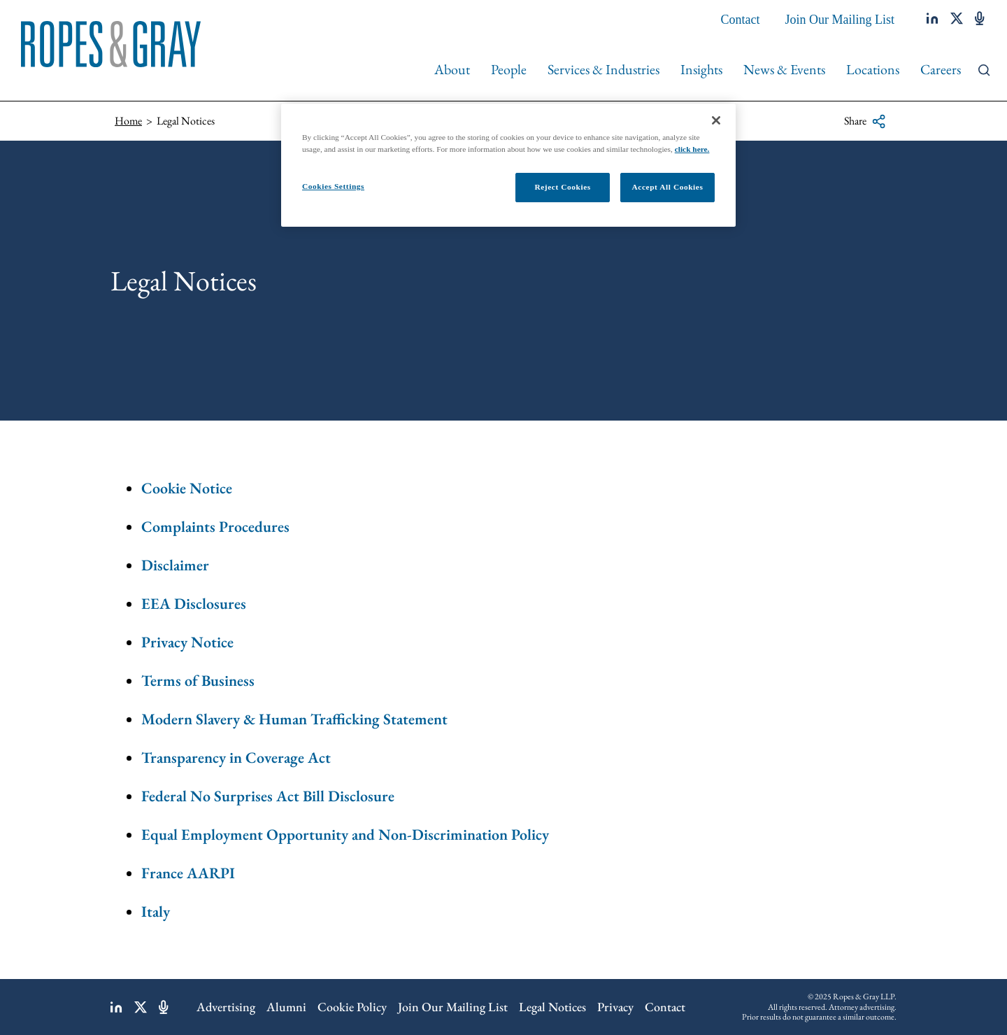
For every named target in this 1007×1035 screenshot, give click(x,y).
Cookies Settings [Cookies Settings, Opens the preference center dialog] (333, 186)
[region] (508, 165)
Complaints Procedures (215, 526)
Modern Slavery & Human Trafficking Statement (294, 719)
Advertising (226, 1007)
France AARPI (188, 873)
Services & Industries (603, 69)
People (509, 69)
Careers (940, 69)
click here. (692, 149)
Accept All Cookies (668, 187)
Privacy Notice (187, 642)
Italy (155, 911)
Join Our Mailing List (840, 20)
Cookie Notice (186, 488)
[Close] (716, 120)
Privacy (615, 1007)
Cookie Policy (352, 1007)
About (452, 69)
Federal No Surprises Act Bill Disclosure (267, 796)
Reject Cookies (562, 187)
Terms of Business (198, 680)
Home (128, 120)
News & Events (784, 69)
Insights (701, 69)
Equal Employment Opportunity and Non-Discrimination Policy (345, 834)
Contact (740, 20)
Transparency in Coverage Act (236, 757)
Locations (872, 69)
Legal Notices (552, 1007)
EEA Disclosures (193, 603)
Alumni (286, 1007)
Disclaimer (175, 565)
